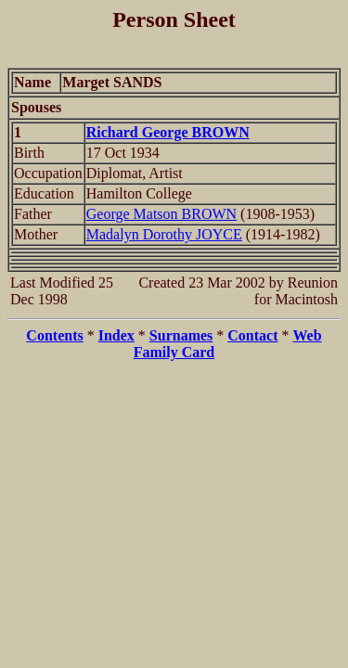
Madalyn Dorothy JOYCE (164, 234)
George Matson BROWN (161, 214)
